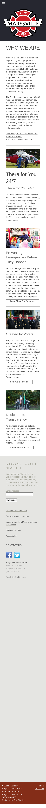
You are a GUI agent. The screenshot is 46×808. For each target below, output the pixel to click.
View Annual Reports (19, 447)
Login (41, 786)
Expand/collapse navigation (23, 3)
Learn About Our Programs (22, 301)
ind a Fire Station (14, 137)
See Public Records (19, 382)
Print (5, 786)
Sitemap (14, 786)
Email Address (12, 491)
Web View (39, 788)
